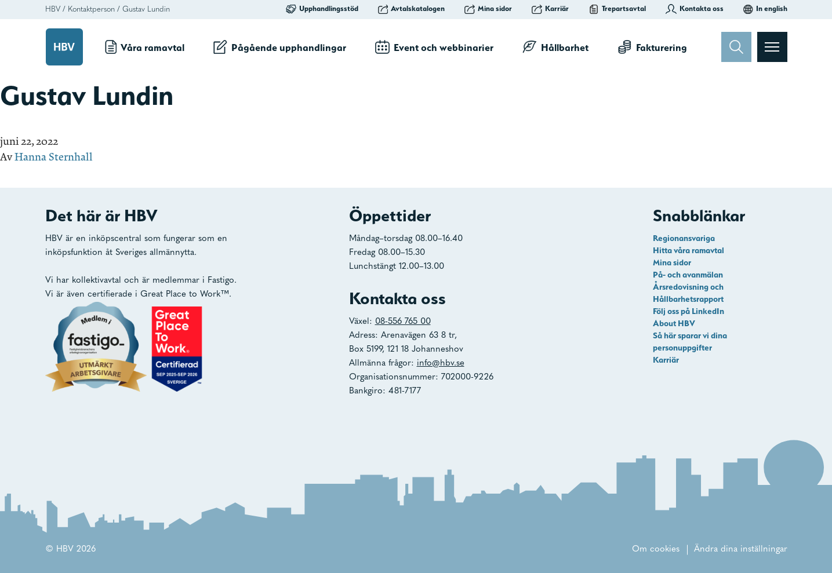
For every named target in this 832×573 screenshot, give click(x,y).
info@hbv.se (440, 363)
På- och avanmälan (688, 274)
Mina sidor (488, 8)
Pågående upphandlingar (279, 47)
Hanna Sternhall (53, 156)
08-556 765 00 (403, 321)
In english (765, 8)
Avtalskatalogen (411, 8)
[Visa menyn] (772, 47)
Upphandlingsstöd (322, 8)
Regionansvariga (684, 238)
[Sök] (736, 47)
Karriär (550, 8)
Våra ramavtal (145, 47)
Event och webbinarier (434, 47)
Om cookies (656, 549)
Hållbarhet (555, 47)
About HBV (674, 323)
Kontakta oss (695, 8)
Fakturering (652, 47)
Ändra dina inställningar (740, 549)
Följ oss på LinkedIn (688, 311)
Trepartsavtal (617, 8)
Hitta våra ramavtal (688, 250)
